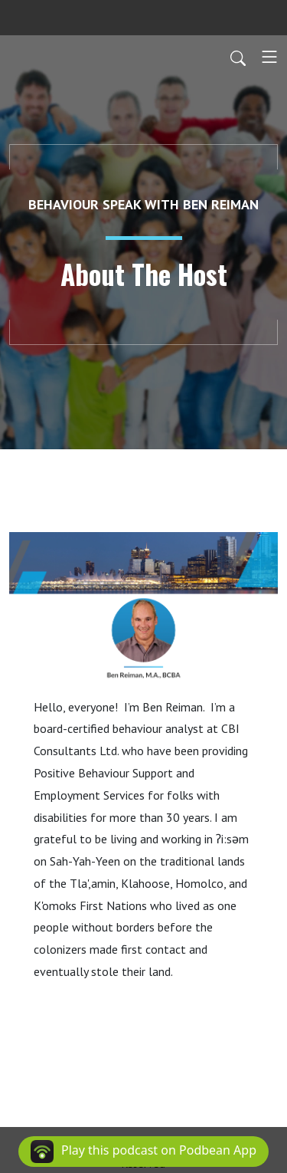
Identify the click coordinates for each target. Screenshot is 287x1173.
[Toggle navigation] (269, 56)
